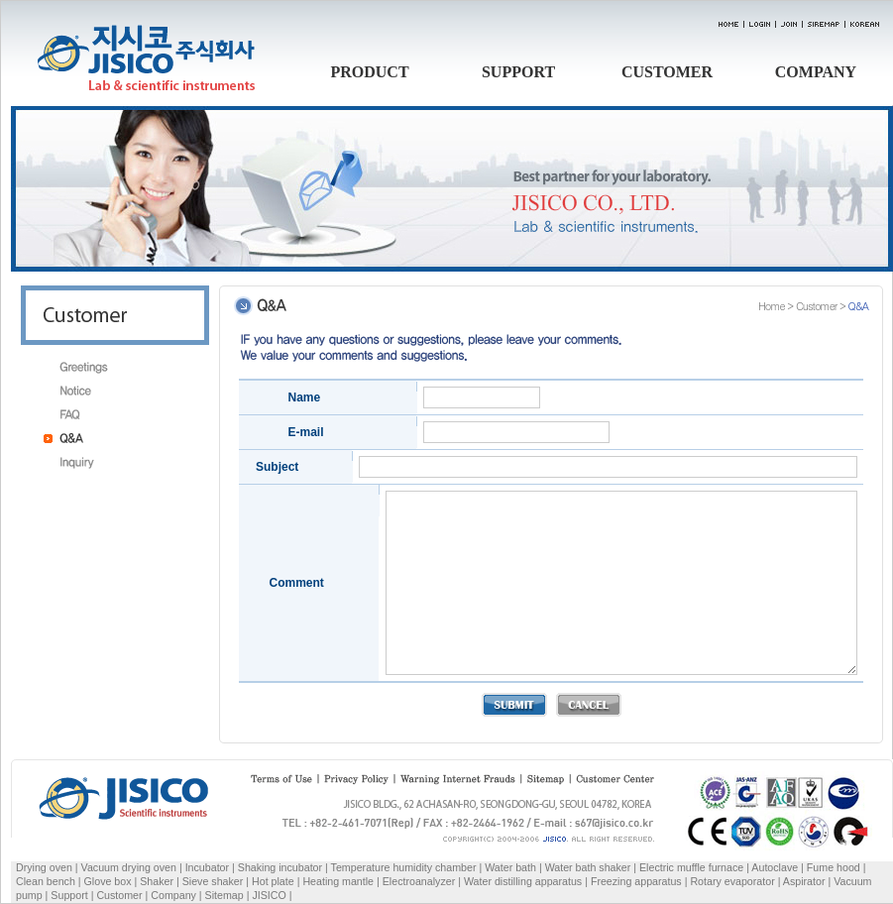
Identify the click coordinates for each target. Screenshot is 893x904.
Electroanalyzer (419, 881)
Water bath (510, 867)
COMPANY (815, 71)
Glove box (108, 881)
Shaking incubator (280, 867)
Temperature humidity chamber (404, 867)
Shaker (156, 881)
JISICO (268, 895)
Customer (119, 895)
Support (69, 895)
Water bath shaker (588, 867)
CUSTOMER (667, 71)
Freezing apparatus (636, 881)
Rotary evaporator (732, 881)
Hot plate (273, 881)
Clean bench (45, 881)
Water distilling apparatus (523, 881)
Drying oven (44, 867)
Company (173, 895)
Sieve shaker (213, 881)
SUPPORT (518, 71)
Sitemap (224, 895)
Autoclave (774, 867)
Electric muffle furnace (691, 867)
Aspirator (804, 881)
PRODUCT (369, 71)
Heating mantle (338, 881)
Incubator (207, 867)
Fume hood (833, 867)
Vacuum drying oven (130, 867)
